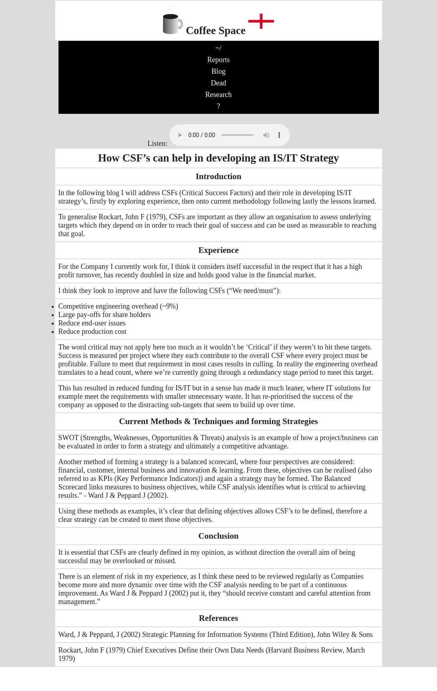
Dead (218, 83)
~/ (218, 48)
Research (218, 95)
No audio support (229, 135)
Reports (218, 60)
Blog (218, 71)
